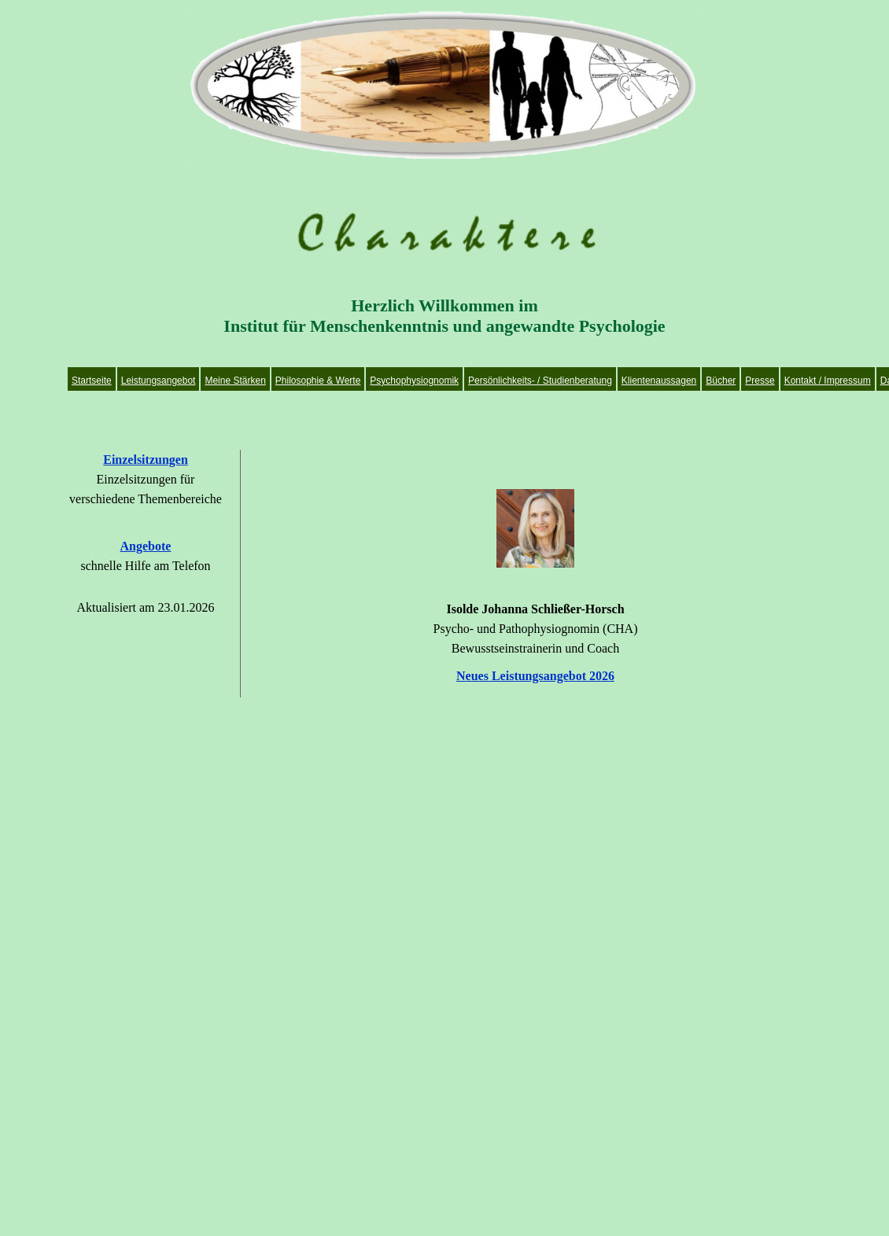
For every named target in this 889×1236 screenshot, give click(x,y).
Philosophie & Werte (318, 380)
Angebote (146, 546)
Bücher (721, 380)
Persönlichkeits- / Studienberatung (540, 380)
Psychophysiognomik (414, 380)
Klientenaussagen (659, 380)
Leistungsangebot (158, 380)
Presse (759, 380)
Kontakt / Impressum (827, 380)
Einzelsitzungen (145, 459)
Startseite (92, 380)
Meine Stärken (235, 380)
